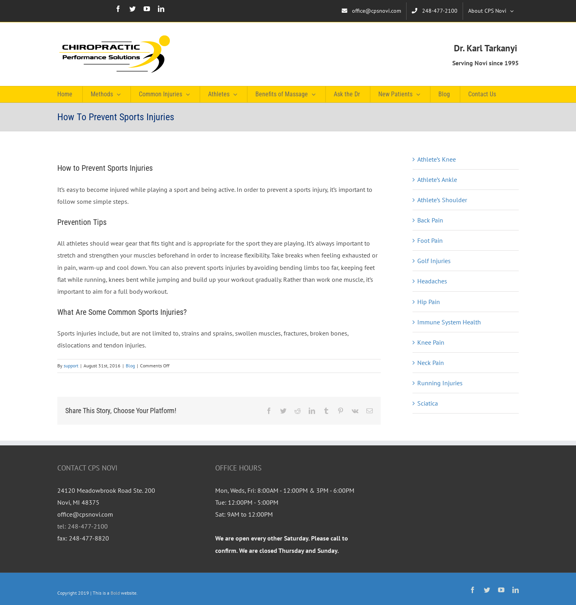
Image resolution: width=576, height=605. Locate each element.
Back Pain (430, 220)
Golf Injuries (434, 261)
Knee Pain (430, 342)
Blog (130, 366)
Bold (115, 593)
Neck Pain (430, 363)
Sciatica (427, 403)
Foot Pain (430, 240)
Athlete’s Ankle (437, 179)
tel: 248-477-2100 (82, 526)
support (71, 366)
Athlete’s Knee (436, 159)
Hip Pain (428, 302)
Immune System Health (449, 322)
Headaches (432, 281)
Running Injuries (440, 383)
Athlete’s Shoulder (442, 200)
